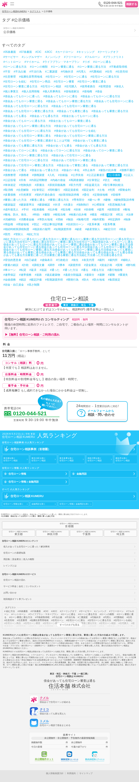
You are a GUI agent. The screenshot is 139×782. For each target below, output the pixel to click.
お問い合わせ (10, 592)
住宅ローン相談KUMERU (14, 11)
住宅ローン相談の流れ (14, 580)
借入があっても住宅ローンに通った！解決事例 (26, 546)
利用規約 (71, 773)
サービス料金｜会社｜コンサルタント (22, 586)
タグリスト (35, 11)
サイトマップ (86, 773)
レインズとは (10, 565)
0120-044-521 (25, 413)
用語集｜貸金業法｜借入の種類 (18, 559)
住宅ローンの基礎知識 (14, 553)
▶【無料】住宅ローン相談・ (32, 335)
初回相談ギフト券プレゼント (17, 599)
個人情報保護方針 (55, 773)
